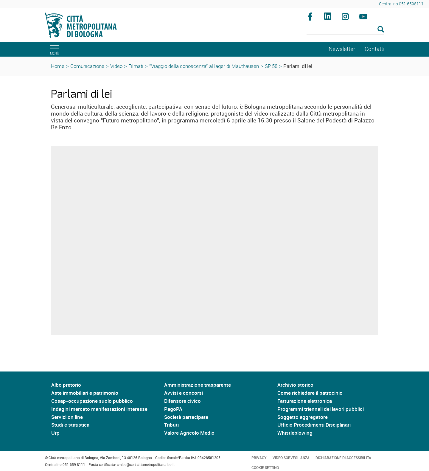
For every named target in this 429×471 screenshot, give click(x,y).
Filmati (135, 66)
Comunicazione (87, 66)
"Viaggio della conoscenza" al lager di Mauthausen (204, 66)
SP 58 (271, 66)
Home (57, 66)
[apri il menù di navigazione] (53, 49)
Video (116, 66)
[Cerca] (345, 30)
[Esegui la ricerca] (380, 30)
